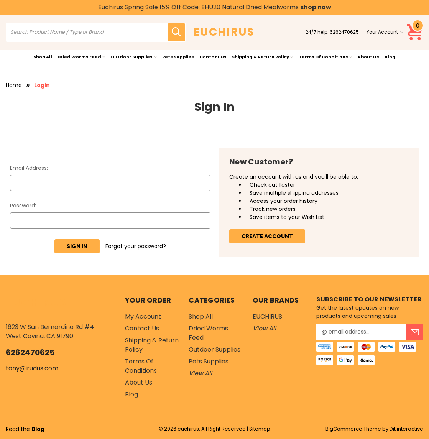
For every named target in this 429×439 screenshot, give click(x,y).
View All (200, 373)
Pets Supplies (178, 57)
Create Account (267, 236)
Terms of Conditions (325, 57)
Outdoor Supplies (134, 57)
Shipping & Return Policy (262, 57)
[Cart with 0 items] (415, 32)
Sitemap (259, 428)
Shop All (42, 57)
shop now (315, 7)
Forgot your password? (135, 246)
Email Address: (29, 168)
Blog (390, 57)
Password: (23, 205)
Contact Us (213, 57)
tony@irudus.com (32, 368)
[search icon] (176, 32)
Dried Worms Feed (81, 57)
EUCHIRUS (267, 316)
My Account (143, 316)
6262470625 (344, 32)
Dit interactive (406, 428)
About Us (368, 57)
